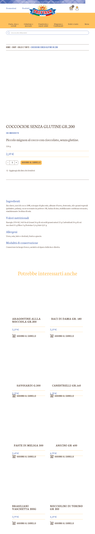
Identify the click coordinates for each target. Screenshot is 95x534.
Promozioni (11, 8)
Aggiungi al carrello (31, 162)
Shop (14, 47)
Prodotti (25, 8)
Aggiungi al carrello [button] (28, 336)
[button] (20, 170)
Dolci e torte (23, 47)
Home (8, 47)
